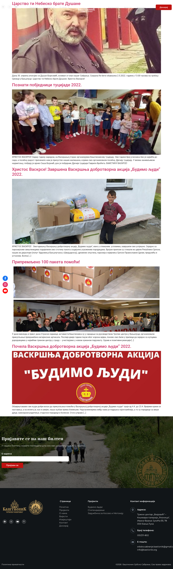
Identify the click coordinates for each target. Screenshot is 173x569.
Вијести (128, 7)
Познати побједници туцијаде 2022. (47, 84)
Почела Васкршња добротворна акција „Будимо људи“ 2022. (71, 346)
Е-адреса (7, 454)
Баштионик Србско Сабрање (136, 564)
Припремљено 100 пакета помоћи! (46, 261)
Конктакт (141, 7)
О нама (64, 7)
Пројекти (48, 7)
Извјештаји (113, 7)
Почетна (33, 7)
